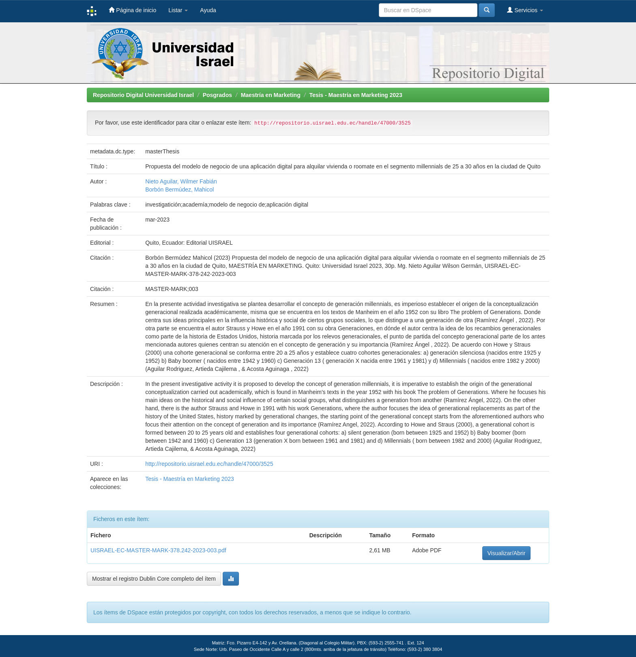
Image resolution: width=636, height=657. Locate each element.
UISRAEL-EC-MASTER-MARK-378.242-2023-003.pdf (158, 550)
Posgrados (217, 95)
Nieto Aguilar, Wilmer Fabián (181, 181)
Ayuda (208, 10)
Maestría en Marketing (271, 95)
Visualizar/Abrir (507, 553)
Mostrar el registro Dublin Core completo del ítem (154, 578)
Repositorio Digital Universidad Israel (143, 95)
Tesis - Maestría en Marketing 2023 (355, 95)
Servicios (525, 9)
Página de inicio (132, 9)
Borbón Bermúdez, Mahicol (179, 189)
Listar (178, 10)
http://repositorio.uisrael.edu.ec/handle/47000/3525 (209, 464)
